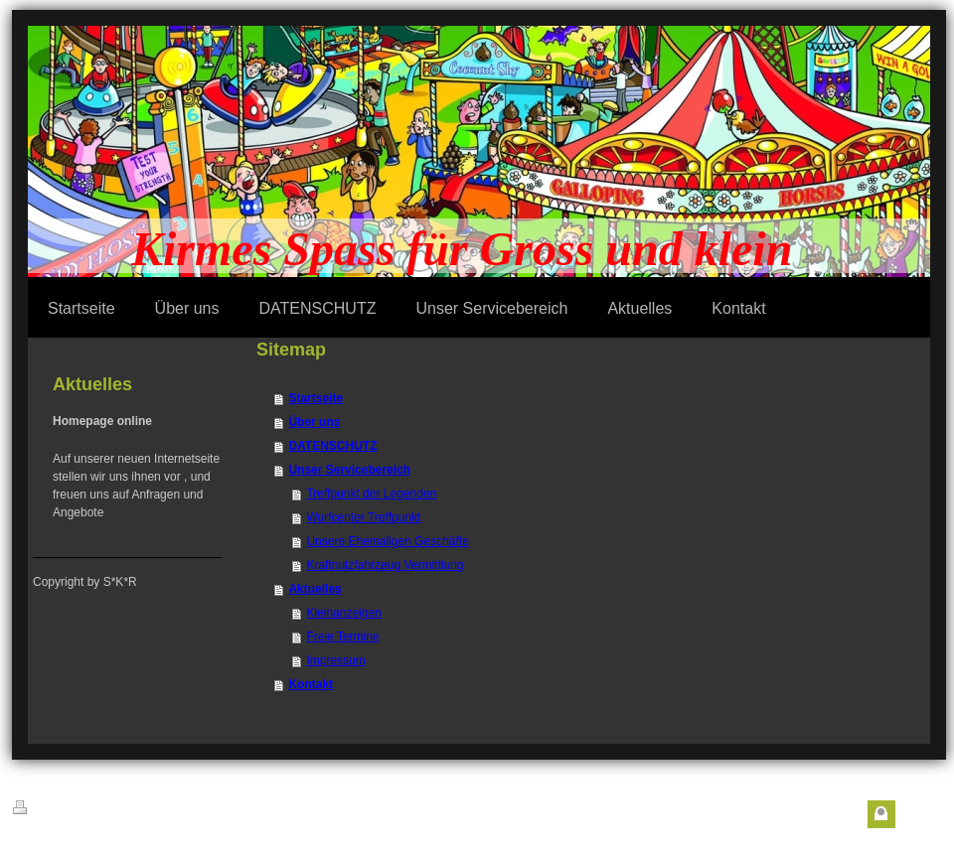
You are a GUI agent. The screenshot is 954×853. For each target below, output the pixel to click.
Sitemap (135, 810)
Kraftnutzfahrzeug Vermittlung (384, 565)
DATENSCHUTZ (332, 446)
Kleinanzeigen (343, 613)
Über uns (314, 422)
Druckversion (58, 808)
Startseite (315, 398)
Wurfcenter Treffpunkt (363, 517)
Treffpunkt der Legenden (371, 493)
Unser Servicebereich (349, 470)
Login (916, 814)
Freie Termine (342, 636)
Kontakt (310, 684)
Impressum (335, 660)
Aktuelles (314, 589)
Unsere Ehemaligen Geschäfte (387, 541)
